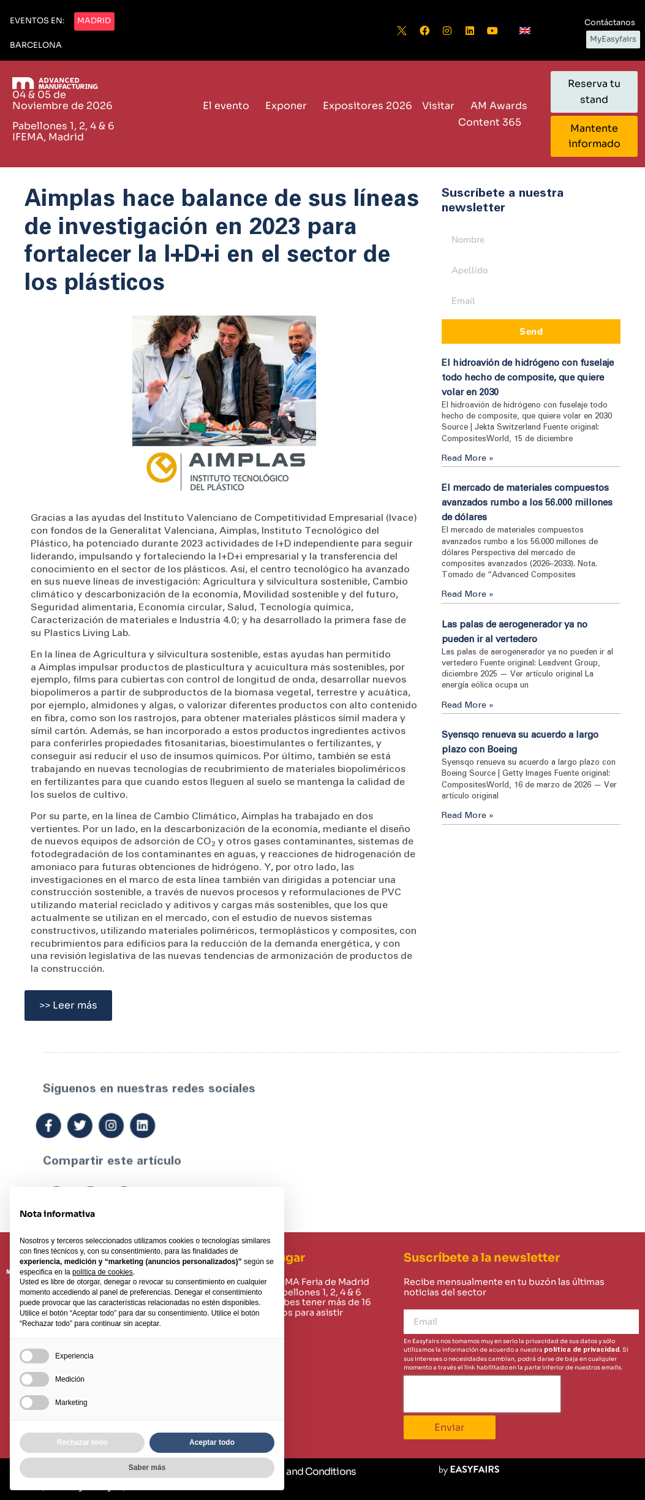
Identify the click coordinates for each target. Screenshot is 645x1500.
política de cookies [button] (102, 1272)
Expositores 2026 (367, 105)
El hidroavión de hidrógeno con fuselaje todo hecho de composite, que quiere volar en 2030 (528, 377)
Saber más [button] (147, 1467)
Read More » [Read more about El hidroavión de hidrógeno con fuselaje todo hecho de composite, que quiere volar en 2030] (468, 458)
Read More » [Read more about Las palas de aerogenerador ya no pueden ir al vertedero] (468, 705)
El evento (229, 105)
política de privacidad (581, 1349)
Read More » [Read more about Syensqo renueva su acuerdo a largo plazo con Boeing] (468, 815)
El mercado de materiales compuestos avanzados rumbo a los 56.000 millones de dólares (527, 502)
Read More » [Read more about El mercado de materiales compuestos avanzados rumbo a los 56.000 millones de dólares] (468, 594)
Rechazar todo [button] (82, 1442)
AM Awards (498, 105)
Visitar (441, 105)
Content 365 (492, 122)
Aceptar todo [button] (212, 1442)
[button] (37, 21)
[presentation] (482, 1394)
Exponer (289, 105)
